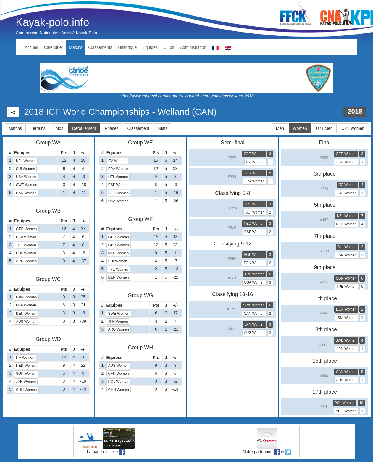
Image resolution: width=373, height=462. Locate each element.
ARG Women (26, 261)
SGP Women (26, 373)
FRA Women (26, 305)
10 (361, 403)
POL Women (26, 253)
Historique (127, 47)
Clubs (169, 47)
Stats (162, 128)
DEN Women (26, 313)
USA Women (26, 177)
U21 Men (324, 128)
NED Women (26, 366)
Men (280, 128)
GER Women (26, 229)
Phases (112, 128)
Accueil (31, 47)
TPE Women (26, 245)
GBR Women (26, 297)
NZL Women (26, 161)
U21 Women (352, 128)
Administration (193, 47)
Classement (138, 128)
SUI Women (25, 169)
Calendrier (53, 47)
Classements (100, 47)
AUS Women (26, 321)
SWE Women (26, 185)
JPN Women (26, 381)
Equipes (150, 47)
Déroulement (84, 128)
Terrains (38, 128)
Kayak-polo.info (52, 22)
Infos (58, 128)
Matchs (75, 47)
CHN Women (26, 390)
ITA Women (25, 358)
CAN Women (26, 193)
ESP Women (26, 237)
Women (300, 128)
